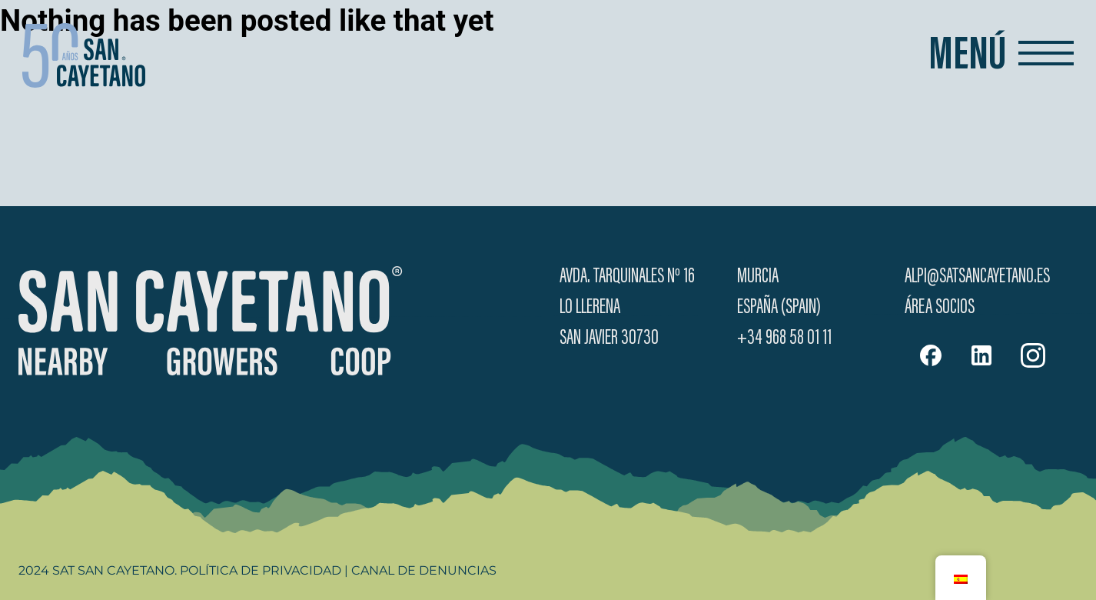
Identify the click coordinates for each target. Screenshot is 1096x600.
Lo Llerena (590, 307)
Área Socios (940, 307)
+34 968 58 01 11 (784, 338)
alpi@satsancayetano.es (977, 277)
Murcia (758, 277)
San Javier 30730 (609, 338)
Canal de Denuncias (424, 570)
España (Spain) (779, 307)
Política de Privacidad (260, 570)
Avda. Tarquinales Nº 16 (627, 277)
